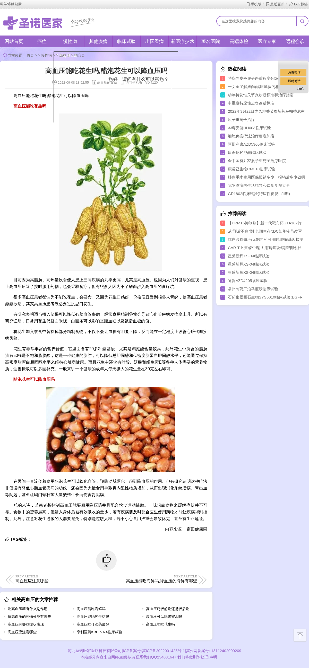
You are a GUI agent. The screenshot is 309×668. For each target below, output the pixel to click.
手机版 (253, 4)
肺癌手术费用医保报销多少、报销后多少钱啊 (266, 177)
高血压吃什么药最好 (93, 624)
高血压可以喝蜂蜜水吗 (164, 616)
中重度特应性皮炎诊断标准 (251, 103)
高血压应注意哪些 (22, 632)
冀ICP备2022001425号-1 (163, 650)
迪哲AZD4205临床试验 (247, 280)
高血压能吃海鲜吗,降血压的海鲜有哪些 (152, 579)
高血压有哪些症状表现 (26, 624)
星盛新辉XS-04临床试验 (249, 256)
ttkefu (300, 89)
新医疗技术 (182, 41)
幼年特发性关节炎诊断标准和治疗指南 (261, 95)
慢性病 (70, 41)
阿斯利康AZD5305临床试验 (251, 144)
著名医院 (210, 41)
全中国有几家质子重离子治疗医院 (257, 161)
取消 (127, 103)
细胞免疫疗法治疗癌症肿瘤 (251, 136)
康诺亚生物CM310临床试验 (251, 169)
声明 (213, 657)
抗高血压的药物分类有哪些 (29, 616)
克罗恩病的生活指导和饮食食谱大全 (259, 185)
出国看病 (154, 41)
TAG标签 (298, 4)
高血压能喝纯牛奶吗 (93, 616)
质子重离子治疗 (241, 119)
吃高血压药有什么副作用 (27, 609)
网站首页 (14, 41)
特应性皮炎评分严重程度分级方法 (257, 78)
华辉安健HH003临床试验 (249, 128)
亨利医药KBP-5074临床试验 (99, 632)
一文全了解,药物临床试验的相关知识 (259, 86)
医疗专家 (267, 41)
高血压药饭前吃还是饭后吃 (167, 609)
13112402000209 (225, 650)
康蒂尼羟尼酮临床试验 (247, 152)
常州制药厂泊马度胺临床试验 (253, 289)
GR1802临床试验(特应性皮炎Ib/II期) (259, 193)
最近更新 (275, 4)
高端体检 (239, 41)
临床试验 (126, 41)
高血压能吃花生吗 (160, 624)
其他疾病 (98, 41)
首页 (30, 55)
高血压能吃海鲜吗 (91, 609)
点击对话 (159, 103)
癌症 (42, 41)
